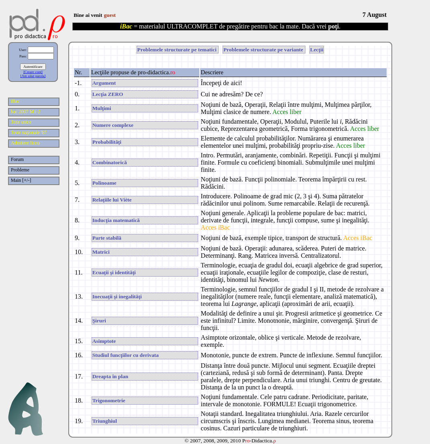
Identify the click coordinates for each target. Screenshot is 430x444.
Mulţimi (101, 108)
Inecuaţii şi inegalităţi (117, 296)
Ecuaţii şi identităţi (114, 272)
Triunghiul (104, 421)
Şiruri (99, 321)
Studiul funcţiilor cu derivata (125, 355)
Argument (104, 83)
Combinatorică (109, 162)
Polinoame (104, 183)
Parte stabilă (106, 238)
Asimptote (104, 341)
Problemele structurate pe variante (264, 50)
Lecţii (317, 50)
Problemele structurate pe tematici (177, 50)
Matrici (101, 252)
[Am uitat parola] (32, 76)
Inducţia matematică (116, 220)
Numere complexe (112, 125)
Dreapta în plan (110, 376)
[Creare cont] (33, 72)
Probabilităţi (106, 142)
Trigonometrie (108, 400)
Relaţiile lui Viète (112, 200)
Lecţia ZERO (107, 94)
